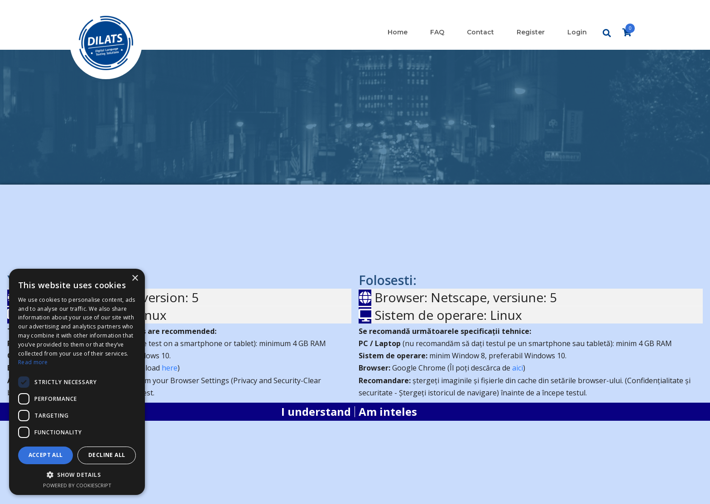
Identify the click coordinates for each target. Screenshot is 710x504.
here (170, 368)
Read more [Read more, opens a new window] (33, 362)
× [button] (134, 278)
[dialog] (77, 382)
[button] (77, 475)
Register (531, 32)
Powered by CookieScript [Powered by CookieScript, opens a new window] (77, 485)
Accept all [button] (46, 455)
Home (398, 32)
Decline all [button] (106, 455)
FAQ (437, 32)
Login (577, 32)
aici (517, 368)
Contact (480, 32)
